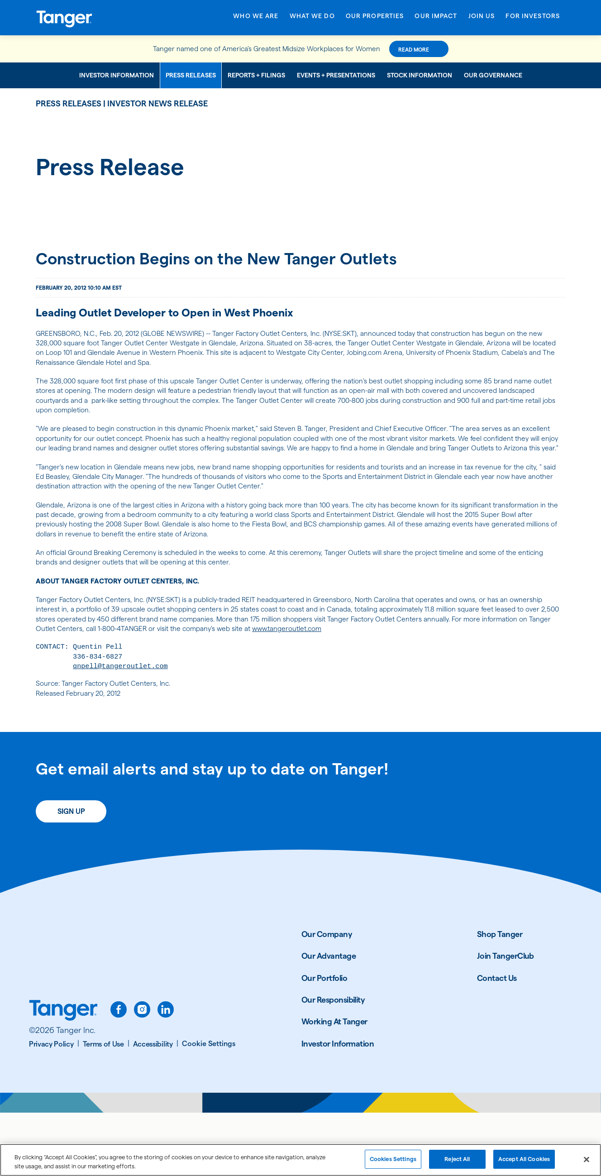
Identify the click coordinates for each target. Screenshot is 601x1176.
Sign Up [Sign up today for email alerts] (71, 875)
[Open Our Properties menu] (375, 19)
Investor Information (116, 75)
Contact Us (497, 1041)
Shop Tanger (499, 997)
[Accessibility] (155, 1108)
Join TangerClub (505, 1019)
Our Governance (493, 75)
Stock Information (419, 75)
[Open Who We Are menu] (255, 19)
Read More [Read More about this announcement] (433, 50)
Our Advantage (328, 1019)
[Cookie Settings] (208, 1107)
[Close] (586, 1159)
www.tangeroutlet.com (77, 684)
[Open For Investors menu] (533, 19)
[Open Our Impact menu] (436, 19)
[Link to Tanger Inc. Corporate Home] (94, 18)
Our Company (326, 997)
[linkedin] (165, 1072)
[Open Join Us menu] (481, 19)
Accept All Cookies (524, 1159)
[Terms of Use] (106, 1108)
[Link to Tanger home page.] (63, 1074)
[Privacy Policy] (54, 1108)
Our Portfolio (324, 1041)
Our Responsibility (333, 1063)
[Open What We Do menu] (312, 19)
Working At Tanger (334, 1084)
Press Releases (191, 75)
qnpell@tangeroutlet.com (136, 726)
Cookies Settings (393, 1159)
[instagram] (142, 1072)
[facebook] (118, 1072)
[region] (300, 1160)
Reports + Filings (256, 75)
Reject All (457, 1159)
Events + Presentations (336, 75)
